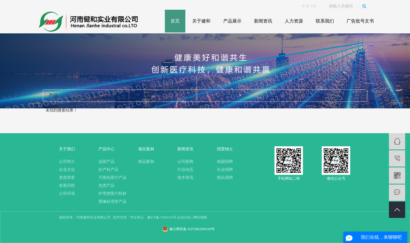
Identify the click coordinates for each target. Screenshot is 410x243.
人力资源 (294, 21)
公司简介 (67, 161)
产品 (53, 95)
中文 (305, 6)
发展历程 (67, 185)
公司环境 (67, 193)
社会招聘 (225, 169)
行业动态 (185, 169)
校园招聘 (225, 161)
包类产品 (106, 185)
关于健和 (201, 21)
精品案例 (146, 161)
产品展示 (232, 21)
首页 (175, 21)
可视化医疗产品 (112, 177)
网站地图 (200, 217)
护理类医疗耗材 (112, 193)
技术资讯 (185, 177)
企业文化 (67, 169)
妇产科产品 (108, 169)
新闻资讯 (263, 21)
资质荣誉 (67, 177)
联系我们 (325, 21)
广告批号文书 (360, 21)
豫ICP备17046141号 (162, 217)
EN (313, 6)
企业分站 (184, 217)
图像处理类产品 (112, 201)
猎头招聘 (225, 177)
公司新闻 (185, 161)
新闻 (73, 95)
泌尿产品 (106, 161)
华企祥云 (137, 217)
